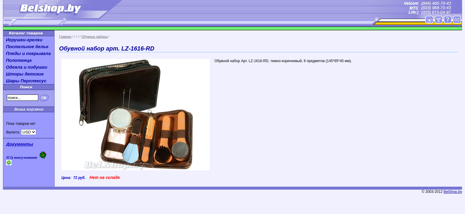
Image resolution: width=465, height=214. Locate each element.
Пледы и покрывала (28, 53)
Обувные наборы (95, 36)
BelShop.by (453, 192)
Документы (19, 144)
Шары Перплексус (26, 80)
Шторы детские (25, 73)
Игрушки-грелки (24, 39)
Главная (65, 36)
